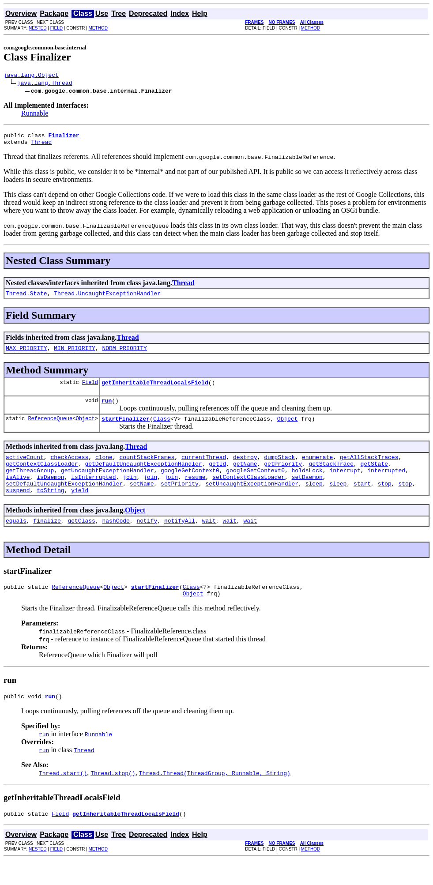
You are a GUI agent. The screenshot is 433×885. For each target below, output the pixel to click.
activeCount (25, 469)
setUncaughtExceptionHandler (251, 501)
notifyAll (179, 540)
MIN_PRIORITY (74, 354)
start (362, 501)
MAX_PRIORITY (26, 354)
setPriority (180, 501)
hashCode (115, 540)
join (129, 493)
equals (16, 540)
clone (104, 469)
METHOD (98, 28)
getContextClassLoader (42, 477)
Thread (41, 146)
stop (385, 501)
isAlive (18, 493)
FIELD (56, 28)
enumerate (317, 469)
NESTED (38, 28)
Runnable (34, 114)
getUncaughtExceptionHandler (107, 485)
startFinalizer (126, 429)
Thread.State (26, 298)
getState (374, 477)
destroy (245, 469)
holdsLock (306, 485)
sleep (314, 501)
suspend (18, 508)
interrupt (344, 485)
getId (217, 477)
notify (146, 540)
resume (195, 493)
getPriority (283, 477)
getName (245, 477)
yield (79, 508)
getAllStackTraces (369, 469)
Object (84, 429)
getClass (81, 540)
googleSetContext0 (255, 485)
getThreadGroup (30, 485)
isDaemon (50, 493)
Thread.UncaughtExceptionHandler (107, 298)
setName (142, 501)
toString (50, 508)
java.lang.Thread (44, 84)
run (107, 410)
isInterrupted (93, 493)
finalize (46, 540)
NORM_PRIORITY (124, 354)
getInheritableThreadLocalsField (155, 390)
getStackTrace (331, 477)
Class (161, 429)
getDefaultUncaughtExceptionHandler (143, 477)
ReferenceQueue (50, 429)
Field (90, 390)
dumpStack (279, 469)
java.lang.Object (31, 76)
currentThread (203, 469)
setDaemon (307, 493)
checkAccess (69, 469)
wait (209, 540)
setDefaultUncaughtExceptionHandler (64, 501)
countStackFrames (146, 469)
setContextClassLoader (248, 493)
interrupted (386, 485)
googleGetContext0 (190, 485)
